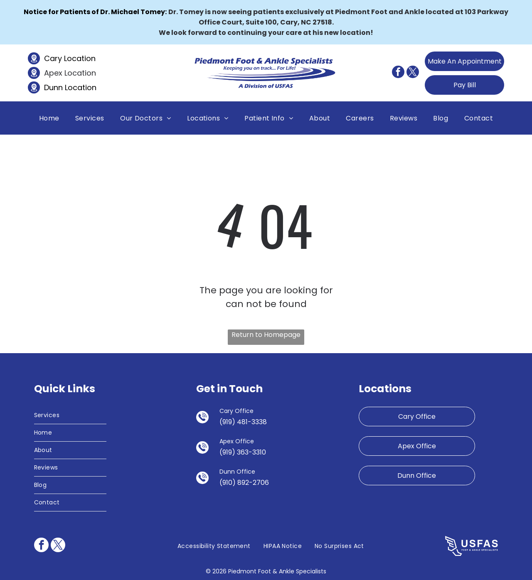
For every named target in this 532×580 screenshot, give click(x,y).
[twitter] (412, 73)
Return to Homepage (266, 334)
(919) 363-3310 (242, 452)
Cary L (55, 58)
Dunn (53, 87)
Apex (53, 73)
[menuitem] (49, 118)
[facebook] (398, 73)
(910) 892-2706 (244, 482)
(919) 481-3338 (243, 422)
